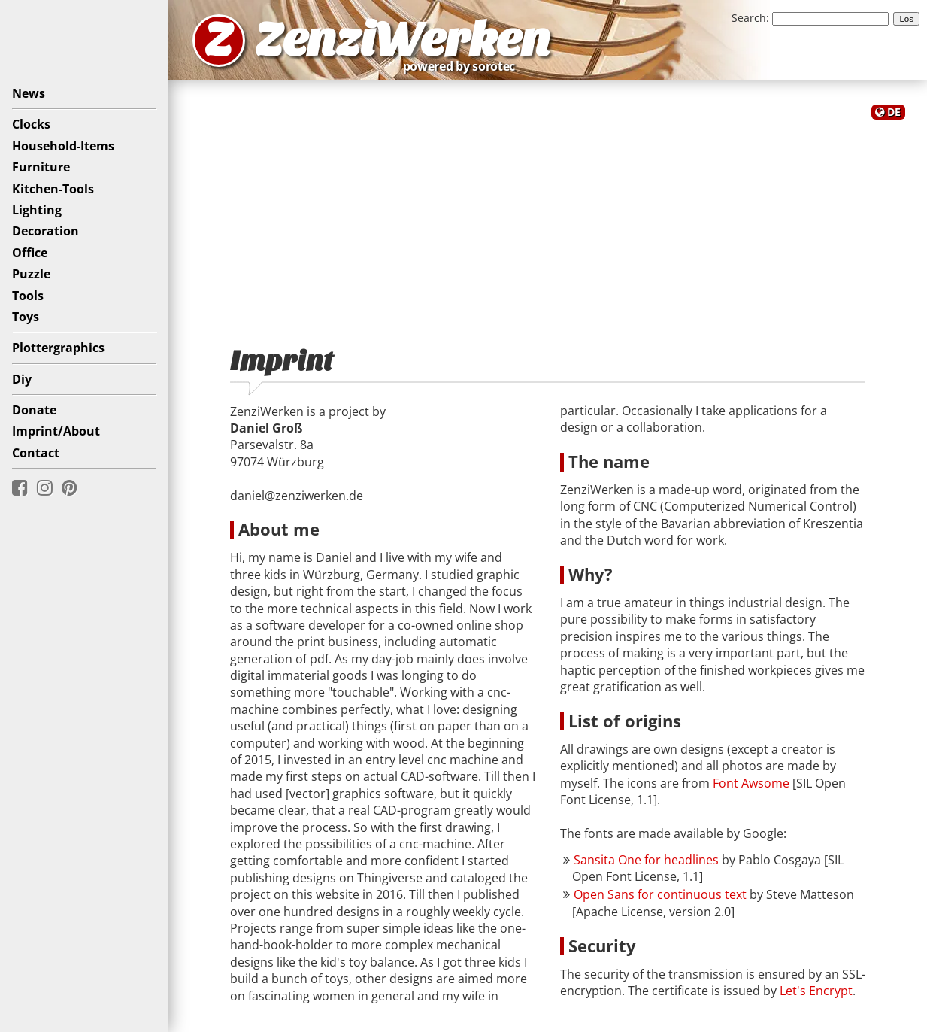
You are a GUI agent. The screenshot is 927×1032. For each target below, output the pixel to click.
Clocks (31, 124)
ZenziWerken (402, 40)
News (28, 93)
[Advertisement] (547, 224)
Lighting (37, 210)
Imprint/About (56, 431)
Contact (35, 453)
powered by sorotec (463, 66)
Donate (34, 410)
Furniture (41, 167)
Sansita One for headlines (646, 859)
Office (29, 252)
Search (749, 18)
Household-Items (63, 146)
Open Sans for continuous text (660, 894)
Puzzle (31, 274)
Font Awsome (751, 783)
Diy (22, 379)
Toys (25, 316)
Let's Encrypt (816, 990)
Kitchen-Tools (53, 189)
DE (894, 112)
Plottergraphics (58, 347)
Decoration (45, 231)
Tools (28, 295)
